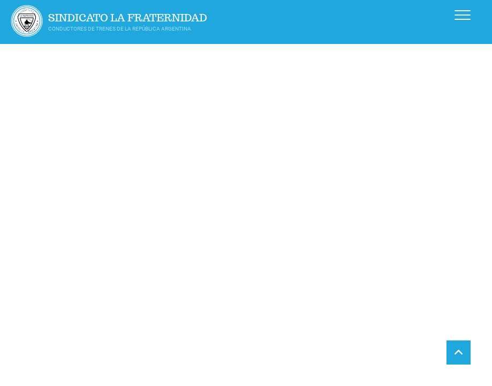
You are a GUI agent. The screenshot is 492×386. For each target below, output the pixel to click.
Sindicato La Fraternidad (127, 18)
